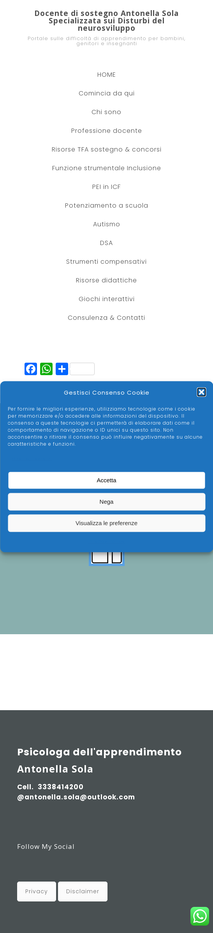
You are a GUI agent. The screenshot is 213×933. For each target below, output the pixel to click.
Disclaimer (82, 891)
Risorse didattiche (106, 280)
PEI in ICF (106, 186)
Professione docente (106, 130)
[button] (201, 392)
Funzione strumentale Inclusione (106, 168)
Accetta (106, 480)
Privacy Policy (106, 541)
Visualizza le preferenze (106, 523)
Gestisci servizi (32, 458)
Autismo (106, 224)
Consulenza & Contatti (106, 317)
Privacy (36, 891)
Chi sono (106, 112)
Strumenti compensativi (106, 261)
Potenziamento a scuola (106, 205)
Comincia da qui (107, 93)
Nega (107, 501)
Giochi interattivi (107, 299)
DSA (106, 242)
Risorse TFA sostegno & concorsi (107, 149)
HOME (106, 74)
